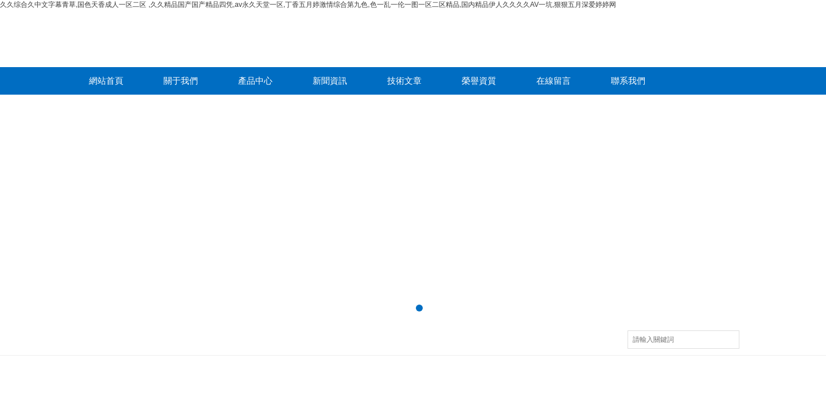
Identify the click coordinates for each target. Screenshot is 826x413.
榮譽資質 (479, 80)
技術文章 (404, 80)
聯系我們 (628, 80)
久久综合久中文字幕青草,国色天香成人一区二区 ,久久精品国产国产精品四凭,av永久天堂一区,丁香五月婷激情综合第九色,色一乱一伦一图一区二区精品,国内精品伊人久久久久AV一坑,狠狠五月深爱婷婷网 (308, 5)
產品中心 (255, 80)
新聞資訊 (330, 80)
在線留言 (553, 80)
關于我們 (180, 80)
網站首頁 (106, 80)
